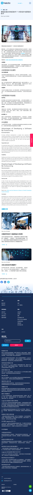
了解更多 (4, 244)
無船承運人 (4, 315)
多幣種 (19, 313)
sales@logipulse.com (7, 480)
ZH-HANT (20, 3)
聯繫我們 (3, 305)
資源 (4, 9)
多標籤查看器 (20, 321)
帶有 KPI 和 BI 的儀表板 (22, 319)
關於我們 (3, 303)
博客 (18, 303)
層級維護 (19, 323)
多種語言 (19, 312)
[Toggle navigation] (30, 3)
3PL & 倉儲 (4, 313)
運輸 (18, 315)
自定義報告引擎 (21, 317)
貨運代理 (3, 312)
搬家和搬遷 (4, 317)
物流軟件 (23, 53)
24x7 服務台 (20, 305)
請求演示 (16, 345)
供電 (2, 476)
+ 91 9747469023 (6, 478)
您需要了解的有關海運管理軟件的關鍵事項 (14, 59)
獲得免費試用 (5, 345)
